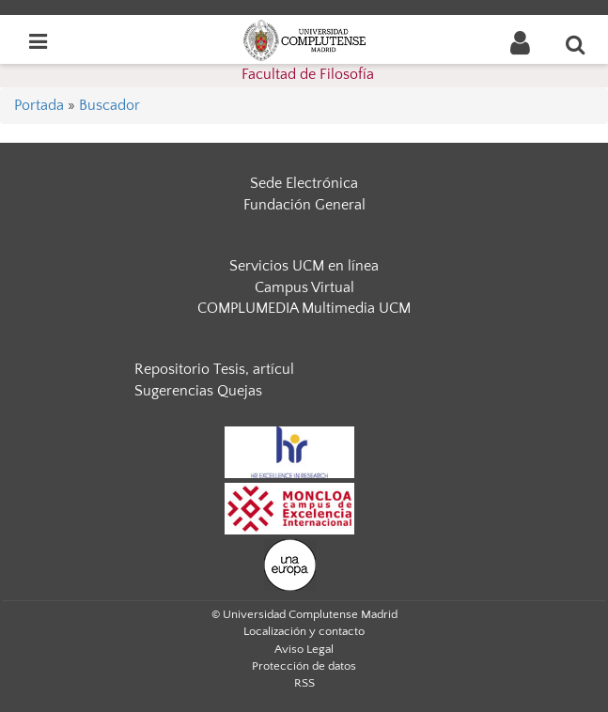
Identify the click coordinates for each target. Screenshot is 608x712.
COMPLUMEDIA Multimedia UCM (304, 308)
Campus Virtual (304, 287)
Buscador (109, 105)
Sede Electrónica (304, 183)
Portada (39, 105)
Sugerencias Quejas (198, 390)
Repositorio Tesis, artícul (214, 369)
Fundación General (304, 204)
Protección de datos (304, 666)
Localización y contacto (304, 631)
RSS (304, 682)
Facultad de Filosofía (308, 74)
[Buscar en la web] (576, 44)
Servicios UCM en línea (304, 265)
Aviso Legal (304, 649)
